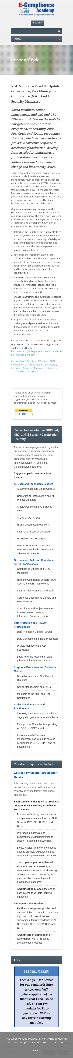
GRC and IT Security (21, 367)
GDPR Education (33, 364)
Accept (36, 1050)
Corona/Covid (18, 361)
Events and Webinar (37, 361)
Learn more (58, 1042)
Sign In (37, 22)
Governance (49, 364)
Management (40, 367)
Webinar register (29, 371)
